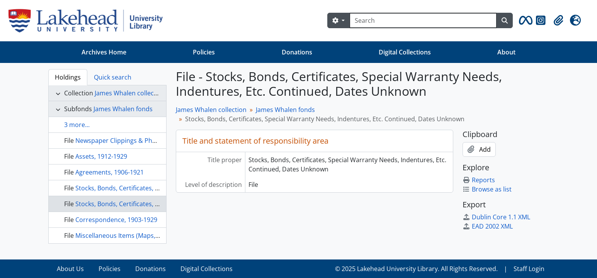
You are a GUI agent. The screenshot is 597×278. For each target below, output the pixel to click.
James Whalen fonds (123, 109)
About (506, 52)
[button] (524, 20)
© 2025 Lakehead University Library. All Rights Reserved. (416, 268)
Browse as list (487, 189)
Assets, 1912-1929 (101, 156)
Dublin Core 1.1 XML (496, 217)
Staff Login (529, 268)
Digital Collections (405, 52)
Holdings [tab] (68, 77)
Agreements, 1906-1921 (109, 172)
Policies (204, 52)
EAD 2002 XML (488, 226)
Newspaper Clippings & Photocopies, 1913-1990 (144, 140)
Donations (297, 52)
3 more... (77, 124)
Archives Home (104, 52)
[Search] (423, 20)
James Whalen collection (130, 93)
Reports (479, 180)
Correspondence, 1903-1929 (116, 219)
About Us (70, 268)
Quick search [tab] (112, 77)
